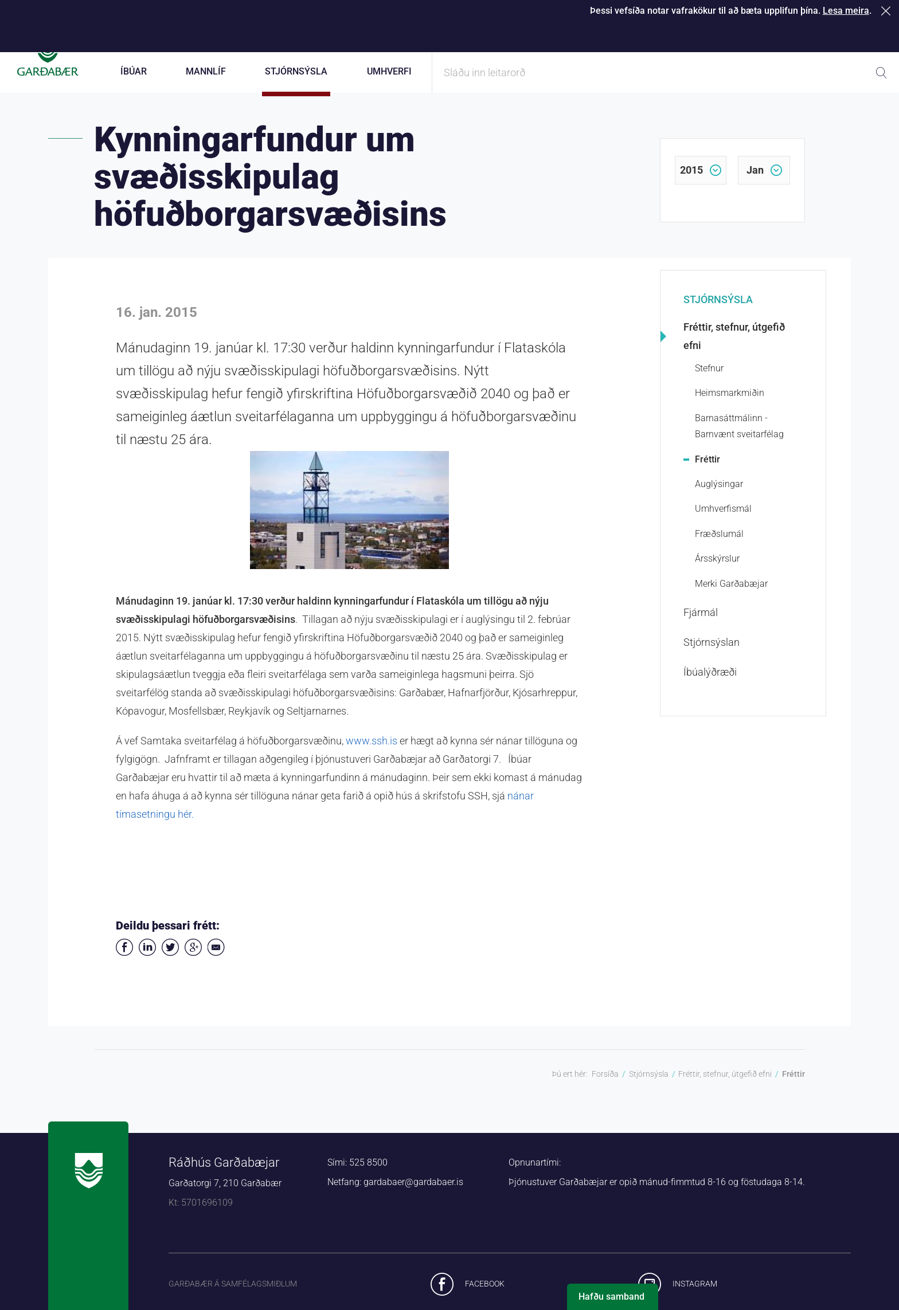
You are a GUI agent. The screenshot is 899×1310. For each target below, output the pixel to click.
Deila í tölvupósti (216, 961)
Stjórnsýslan (711, 656)
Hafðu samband (611, 1296)
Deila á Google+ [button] (193, 961)
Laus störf (786, 34)
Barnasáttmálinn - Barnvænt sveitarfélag (739, 439)
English (868, 34)
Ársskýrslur (717, 572)
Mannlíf (206, 71)
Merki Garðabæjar (731, 597)
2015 (691, 184)
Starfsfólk (700, 34)
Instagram (695, 1297)
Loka (887, 10)
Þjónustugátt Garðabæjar (502, 34)
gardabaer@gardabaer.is (413, 1196)
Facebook (485, 1297)
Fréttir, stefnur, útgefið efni (734, 350)
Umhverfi (389, 71)
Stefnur (709, 382)
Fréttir (707, 473)
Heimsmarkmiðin (729, 407)
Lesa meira (846, 10)
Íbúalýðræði (710, 686)
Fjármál (700, 627)
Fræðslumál (719, 548)
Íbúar (133, 71)
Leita (881, 73)
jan (755, 184)
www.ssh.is (371, 755)
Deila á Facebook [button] (124, 961)
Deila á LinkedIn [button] (147, 961)
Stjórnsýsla (718, 314)
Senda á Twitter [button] (170, 961)
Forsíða (605, 1088)
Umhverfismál (723, 522)
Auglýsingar (719, 498)
